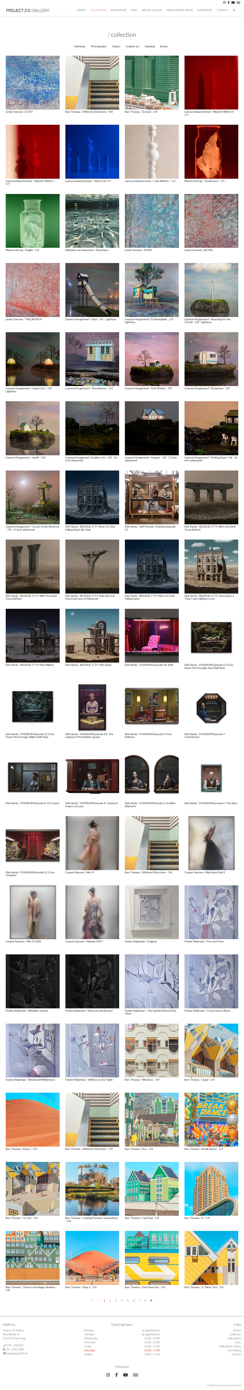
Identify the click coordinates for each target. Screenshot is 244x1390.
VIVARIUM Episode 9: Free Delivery (148, 735)
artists (81, 10)
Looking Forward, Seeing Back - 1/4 (91, 1219)
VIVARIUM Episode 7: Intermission (205, 735)
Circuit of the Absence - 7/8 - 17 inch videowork (32, 528)
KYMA (148, 250)
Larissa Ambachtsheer (198, 111)
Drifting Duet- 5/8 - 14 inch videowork (211, 459)
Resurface (102, 250)
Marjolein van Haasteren (80, 250)
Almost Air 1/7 (102, 181)
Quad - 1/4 (208, 1079)
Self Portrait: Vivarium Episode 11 (150, 528)
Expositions (118, 10)
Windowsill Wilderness (41, 1079)
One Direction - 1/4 (153, 1287)
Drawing (150, 46)
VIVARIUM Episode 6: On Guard (39, 803)
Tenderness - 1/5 (214, 181)
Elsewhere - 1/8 (220, 388)
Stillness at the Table (100, 1079)
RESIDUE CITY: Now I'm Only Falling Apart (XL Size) (90, 528)
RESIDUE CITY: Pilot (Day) (95, 664)
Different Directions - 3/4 (157, 872)
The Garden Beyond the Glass (150, 1012)
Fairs (134, 10)
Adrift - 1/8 (38, 457)
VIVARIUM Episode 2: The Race (218, 803)
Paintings (79, 46)
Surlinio (237, 1385)
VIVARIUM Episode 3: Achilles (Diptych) (150, 804)
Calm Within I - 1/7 (164, 181)
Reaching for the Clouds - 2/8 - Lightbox (208, 321)
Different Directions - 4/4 (98, 111)
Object (116, 46)
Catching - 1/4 (150, 1217)
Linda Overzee (14, 111)
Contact (222, 10)
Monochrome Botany (100, 1010)
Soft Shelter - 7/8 (161, 388)
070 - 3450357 (15, 1345)
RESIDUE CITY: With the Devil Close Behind (210, 528)
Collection (98, 10)
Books (164, 46)
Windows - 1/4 (150, 1079)
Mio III (90, 872)
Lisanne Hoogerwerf (77, 319)
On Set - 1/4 (30, 1217)
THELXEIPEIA (33, 319)
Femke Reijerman (135, 941)
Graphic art (132, 46)
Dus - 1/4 (147, 1148)
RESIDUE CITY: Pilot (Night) (37, 664)
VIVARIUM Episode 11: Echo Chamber (30, 874)
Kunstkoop (204, 10)
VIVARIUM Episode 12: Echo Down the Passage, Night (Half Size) (30, 735)
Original (152, 941)
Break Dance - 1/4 (212, 1148)
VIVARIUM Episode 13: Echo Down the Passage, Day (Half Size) (209, 666)
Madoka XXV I (94, 941)
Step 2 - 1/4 (89, 1287)
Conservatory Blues (218, 1010)
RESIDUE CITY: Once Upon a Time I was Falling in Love (209, 597)
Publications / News (180, 10)
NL (234, 10)
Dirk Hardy (71, 526)
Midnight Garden (38, 1010)
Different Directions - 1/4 (98, 1148)
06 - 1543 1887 (15, 1349)
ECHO (29, 111)
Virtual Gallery (152, 10)
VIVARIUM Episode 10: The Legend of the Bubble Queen (89, 735)
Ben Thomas (73, 111)
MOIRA (208, 250)
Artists (237, 1330)
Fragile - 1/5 (32, 250)
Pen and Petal (215, 941)
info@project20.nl (17, 1353)
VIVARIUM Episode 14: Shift (156, 664)
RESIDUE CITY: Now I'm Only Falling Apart (150, 597)
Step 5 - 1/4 (30, 1148)
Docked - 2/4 (149, 111)
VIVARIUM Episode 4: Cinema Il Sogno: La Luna (91, 804)
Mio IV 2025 (34, 941)
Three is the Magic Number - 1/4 (31, 1288)
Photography (99, 46)
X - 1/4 (205, 1217)
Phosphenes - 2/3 (102, 388)
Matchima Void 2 (215, 872)
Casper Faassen (75, 872)
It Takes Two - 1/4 (212, 1287)
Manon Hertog (193, 181)
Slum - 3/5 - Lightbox (104, 319)
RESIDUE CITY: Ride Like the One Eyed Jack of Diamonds (90, 597)
